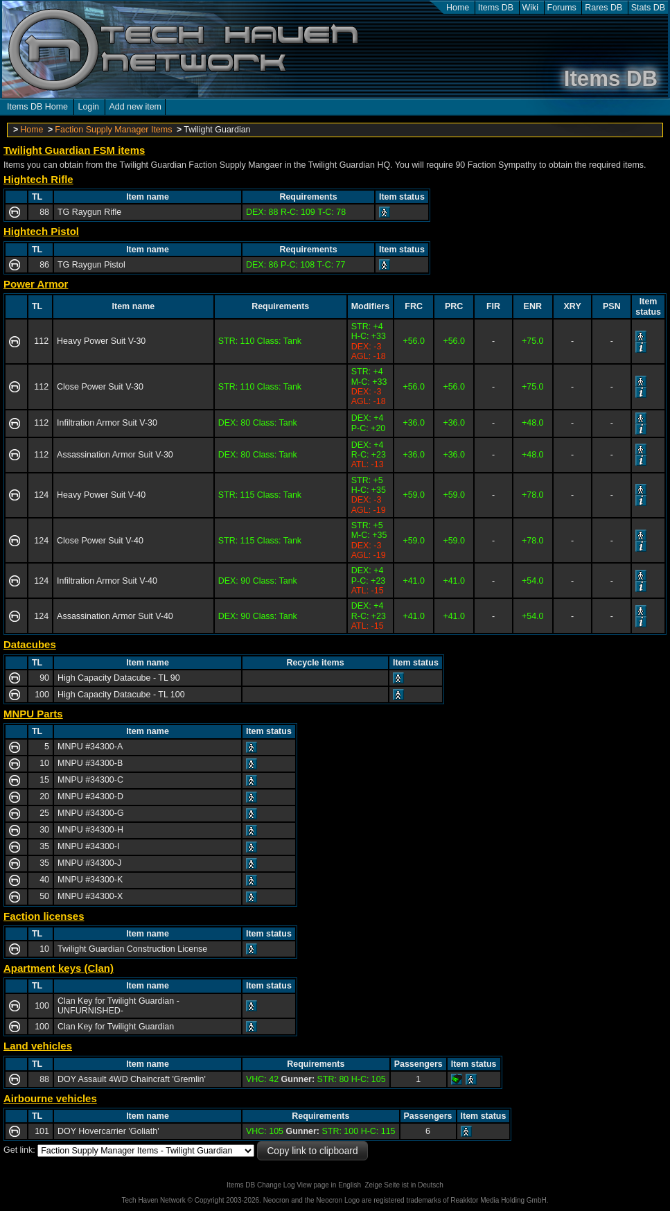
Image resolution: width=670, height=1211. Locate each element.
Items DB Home (37, 107)
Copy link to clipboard (312, 1151)
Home (457, 7)
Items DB (495, 7)
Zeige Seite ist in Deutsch (404, 1185)
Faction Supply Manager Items (113, 129)
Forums (561, 7)
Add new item (135, 107)
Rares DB (603, 7)
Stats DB (648, 7)
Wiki (530, 7)
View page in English (329, 1185)
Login (88, 107)
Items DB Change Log (260, 1185)
